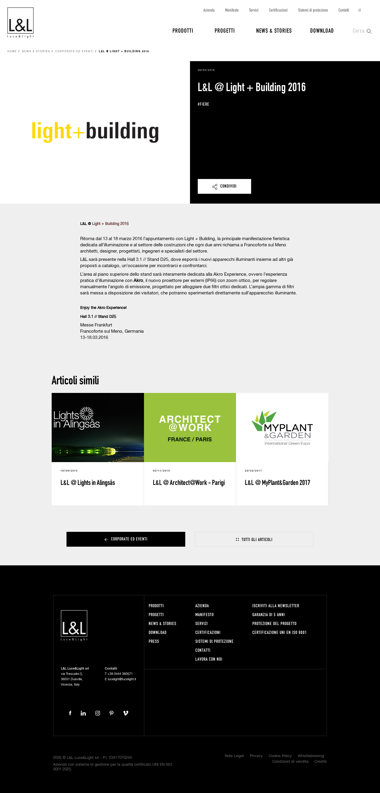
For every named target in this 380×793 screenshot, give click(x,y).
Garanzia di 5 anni (268, 614)
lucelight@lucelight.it (122, 679)
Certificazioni (278, 10)
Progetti (225, 30)
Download (322, 30)
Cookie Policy (280, 756)
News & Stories (274, 30)
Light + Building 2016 (110, 224)
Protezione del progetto (274, 623)
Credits (320, 762)
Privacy (256, 756)
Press (154, 641)
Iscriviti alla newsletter (275, 605)
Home (12, 51)
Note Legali (234, 756)
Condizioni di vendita (290, 762)
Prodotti (182, 30)
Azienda (209, 10)
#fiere (203, 104)
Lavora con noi (208, 659)
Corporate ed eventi (74, 51)
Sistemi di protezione (313, 10)
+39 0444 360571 (120, 673)
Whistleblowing (311, 756)
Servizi (254, 10)
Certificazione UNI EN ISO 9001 (279, 632)
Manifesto (232, 10)
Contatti (343, 10)
